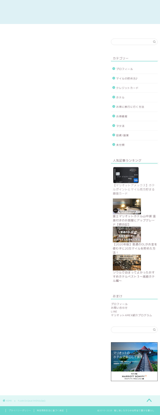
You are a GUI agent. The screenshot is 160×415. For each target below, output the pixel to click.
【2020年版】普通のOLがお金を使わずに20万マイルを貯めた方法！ (135, 248)
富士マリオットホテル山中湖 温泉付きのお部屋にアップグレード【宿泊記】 (134, 220)
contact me (140, 29)
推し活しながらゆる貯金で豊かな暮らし (80, 12)
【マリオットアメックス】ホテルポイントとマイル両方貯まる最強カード (134, 189)
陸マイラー (79, 29)
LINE (114, 311)
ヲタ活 (120, 126)
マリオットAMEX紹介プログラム (131, 315)
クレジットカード (127, 88)
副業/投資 (48, 29)
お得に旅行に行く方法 (130, 107)
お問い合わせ (119, 307)
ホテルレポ (108, 29)
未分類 (120, 145)
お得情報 (121, 116)
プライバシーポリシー (20, 410)
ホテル (120, 97)
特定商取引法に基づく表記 (50, 410)
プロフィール (124, 69)
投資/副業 (122, 135)
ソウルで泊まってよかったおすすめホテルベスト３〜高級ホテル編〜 (134, 276)
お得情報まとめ (18, 29)
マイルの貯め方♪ (127, 78)
